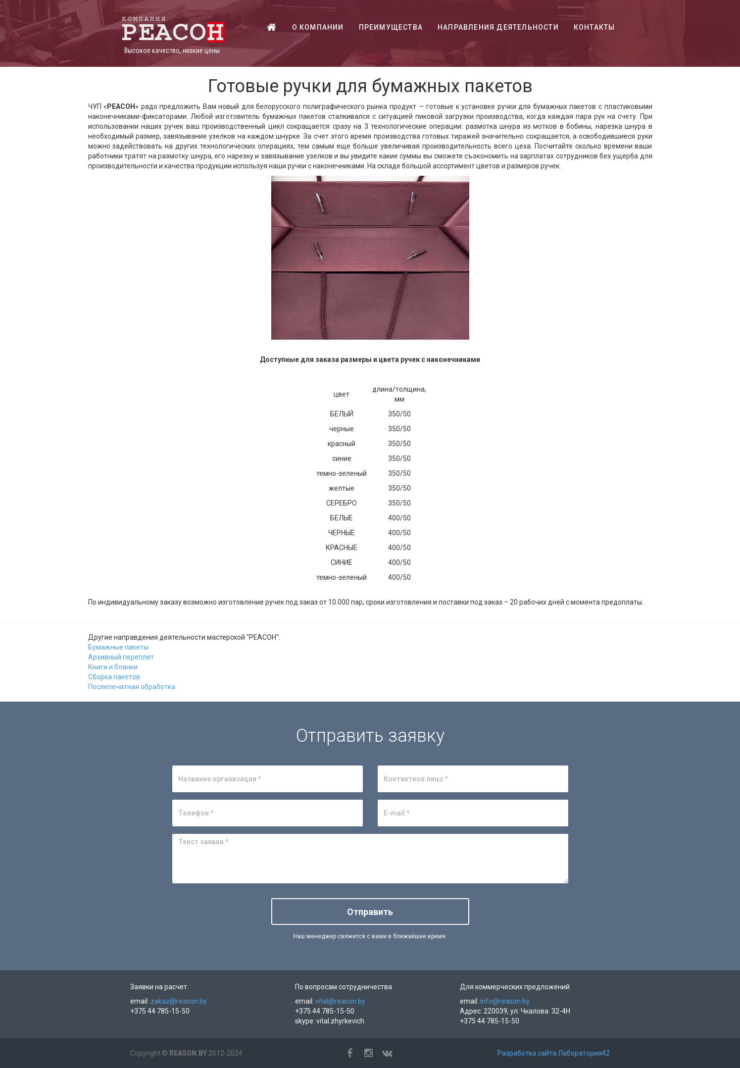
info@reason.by (505, 1001)
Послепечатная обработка (131, 687)
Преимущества (391, 27)
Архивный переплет (121, 657)
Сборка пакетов (114, 677)
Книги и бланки (113, 667)
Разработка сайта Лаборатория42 (553, 1053)
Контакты (594, 27)
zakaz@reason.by (178, 1001)
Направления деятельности (498, 27)
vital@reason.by (340, 1001)
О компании (318, 27)
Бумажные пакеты (118, 647)
